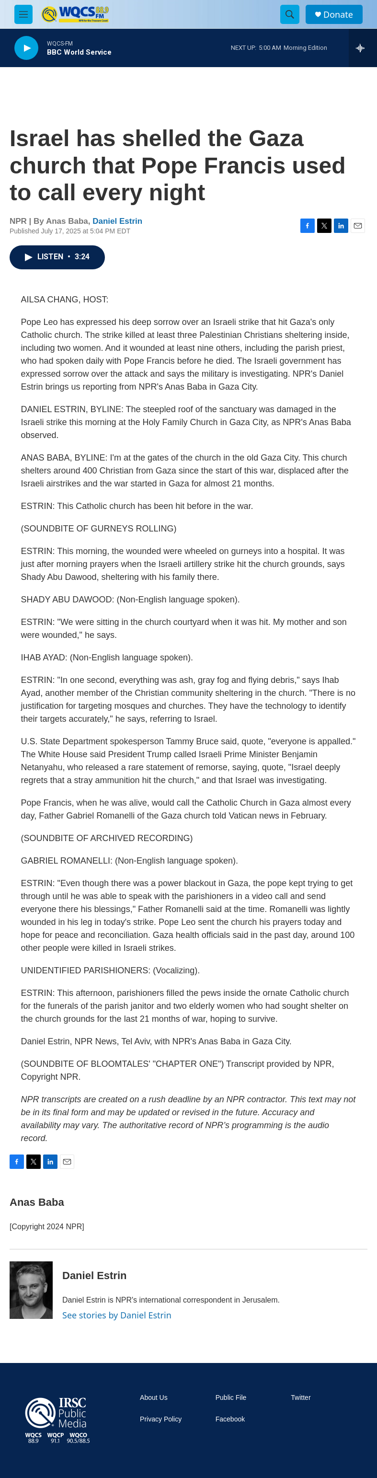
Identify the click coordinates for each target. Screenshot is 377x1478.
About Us (154, 1397)
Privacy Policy (161, 1419)
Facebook (230, 1419)
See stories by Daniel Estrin (116, 1315)
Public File (231, 1397)
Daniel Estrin (117, 221)
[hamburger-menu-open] (23, 14)
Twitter (300, 1397)
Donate (338, 15)
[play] (26, 48)
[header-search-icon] (289, 14)
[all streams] (363, 48)
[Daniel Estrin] (31, 1290)
